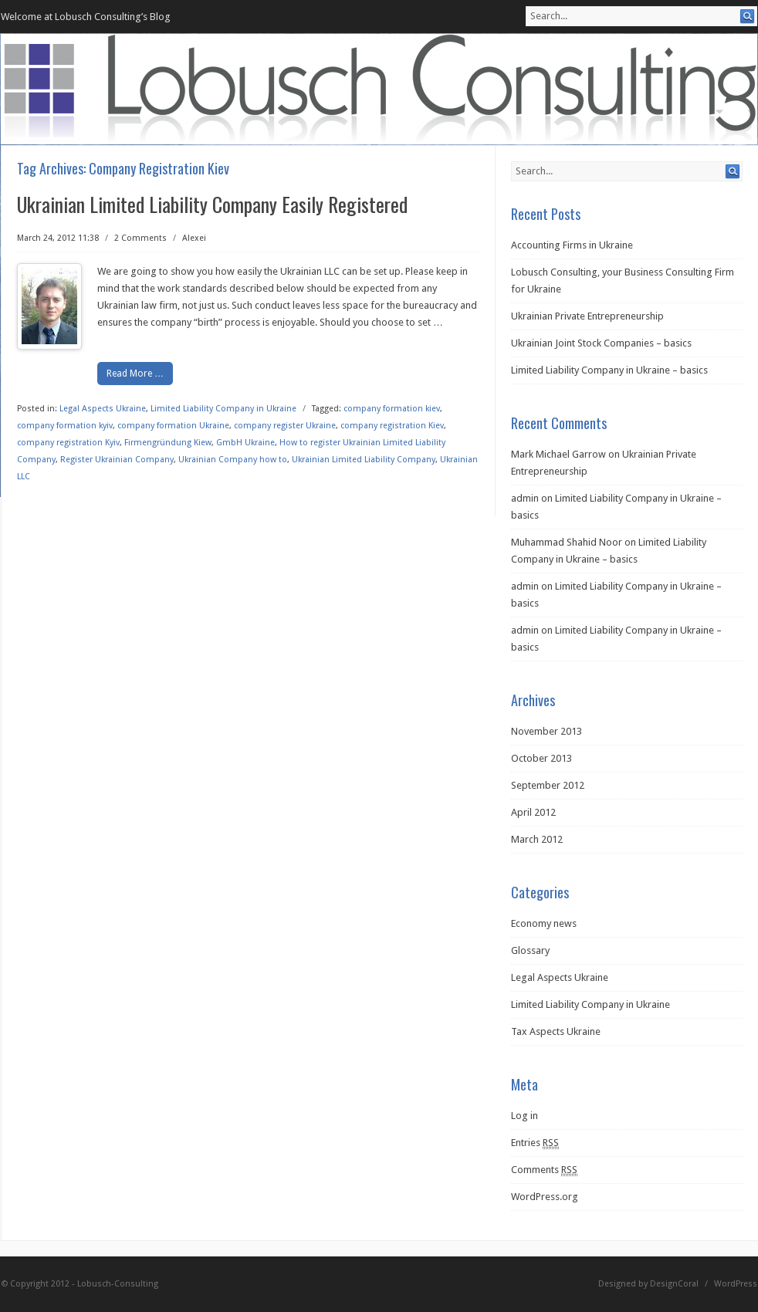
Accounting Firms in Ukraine (572, 245)
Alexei (194, 238)
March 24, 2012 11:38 (58, 238)
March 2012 (537, 839)
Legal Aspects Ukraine (102, 409)
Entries (535, 1143)
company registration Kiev (392, 426)
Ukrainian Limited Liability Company (363, 460)
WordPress (735, 1284)
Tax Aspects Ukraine (556, 1031)
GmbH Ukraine (245, 443)
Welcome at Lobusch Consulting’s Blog (86, 16)
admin (525, 498)
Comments (544, 1170)
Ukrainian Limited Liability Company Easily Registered (212, 204)
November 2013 (546, 731)
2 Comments (140, 238)
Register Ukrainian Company (117, 460)
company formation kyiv (65, 426)
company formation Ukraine (173, 426)
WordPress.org (544, 1196)
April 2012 (533, 812)
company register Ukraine (285, 426)
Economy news (544, 923)
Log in (524, 1115)
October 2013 (541, 758)
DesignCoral (674, 1284)
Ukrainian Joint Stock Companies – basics (601, 343)
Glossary (530, 950)
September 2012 (547, 785)
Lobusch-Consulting (117, 1284)
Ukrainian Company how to (232, 460)
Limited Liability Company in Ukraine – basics (609, 370)
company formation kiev (391, 409)
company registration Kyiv (68, 443)
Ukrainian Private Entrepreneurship (587, 316)
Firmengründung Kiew (167, 443)
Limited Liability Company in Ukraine (223, 409)
